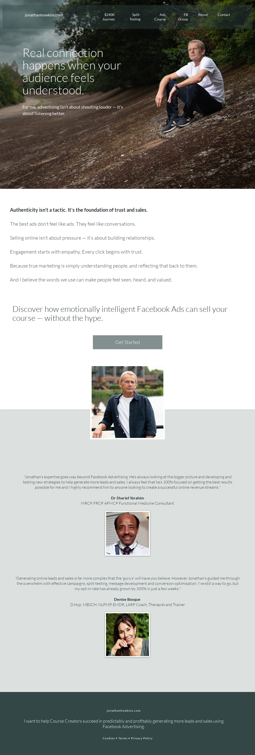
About (203, 14)
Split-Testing (134, 16)
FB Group (183, 16)
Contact (224, 14)
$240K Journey (108, 16)
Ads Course (160, 16)
